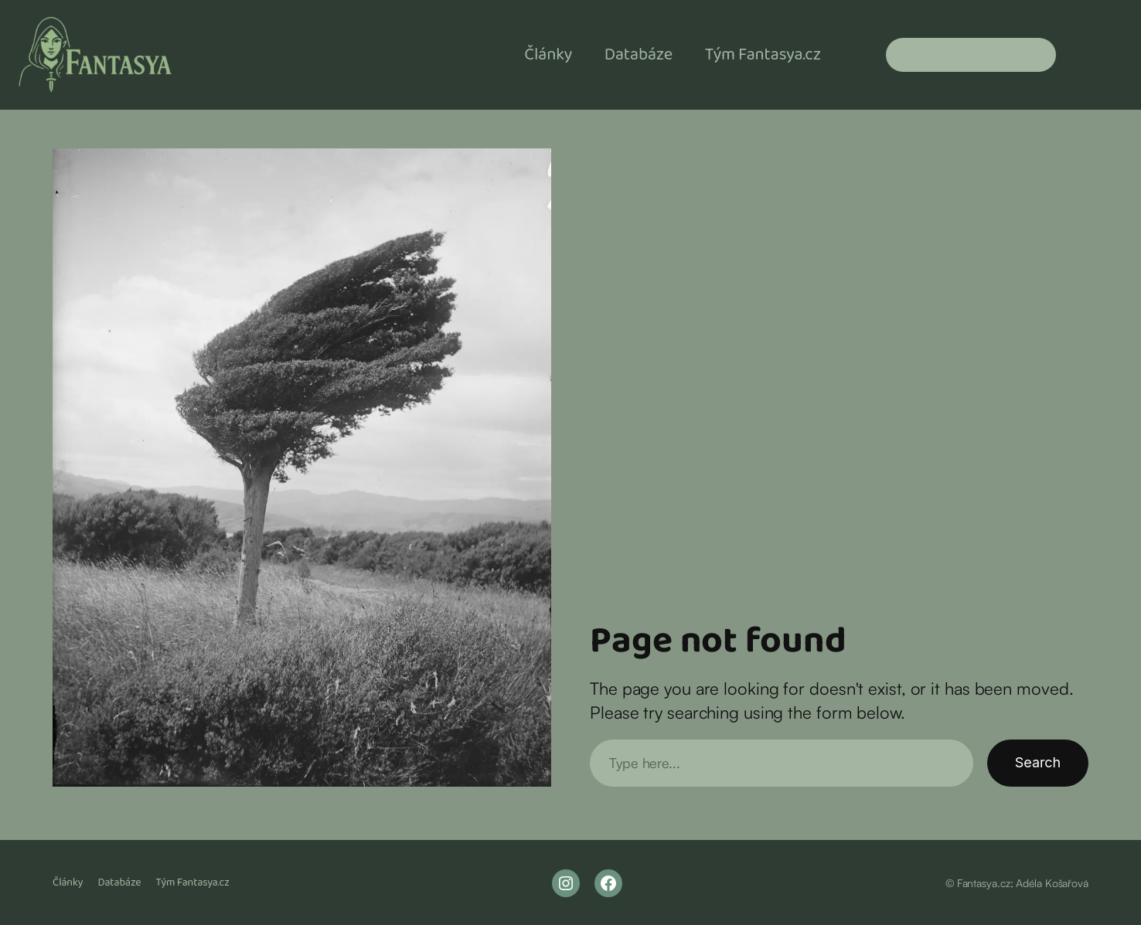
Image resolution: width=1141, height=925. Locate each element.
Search (1038, 762)
